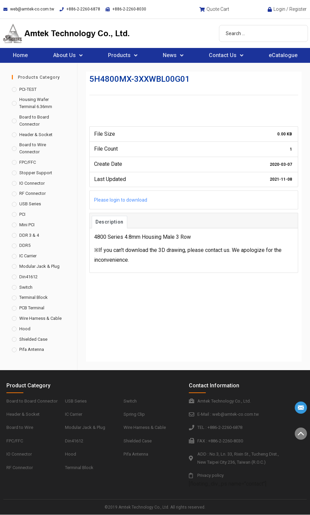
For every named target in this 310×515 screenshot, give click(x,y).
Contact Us (226, 55)
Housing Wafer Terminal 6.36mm (35, 103)
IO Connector (32, 183)
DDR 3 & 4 (29, 235)
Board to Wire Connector (32, 148)
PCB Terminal (31, 307)
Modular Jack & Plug (39, 266)
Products (122, 55)
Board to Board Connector (34, 120)
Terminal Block (33, 297)
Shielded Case (33, 339)
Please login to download (120, 200)
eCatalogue (283, 55)
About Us (68, 55)
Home (20, 55)
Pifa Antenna (31, 349)
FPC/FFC (27, 162)
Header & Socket (35, 134)
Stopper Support (35, 172)
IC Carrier (28, 255)
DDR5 (24, 245)
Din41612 (28, 276)
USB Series (30, 203)
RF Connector (32, 193)
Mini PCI (27, 224)
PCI (22, 214)
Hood (24, 328)
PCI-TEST (28, 89)
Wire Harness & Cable (40, 318)
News (173, 55)
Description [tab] (109, 222)
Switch (25, 287)
